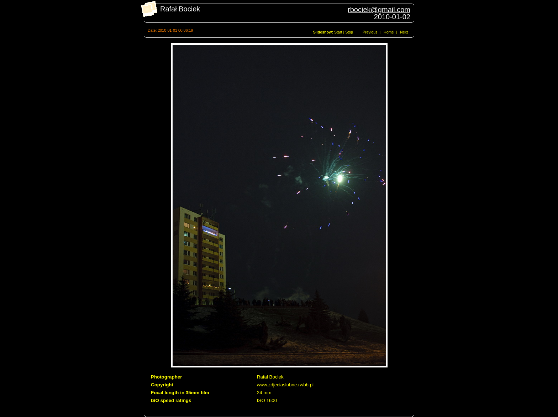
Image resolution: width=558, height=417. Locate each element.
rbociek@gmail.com (379, 10)
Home (389, 32)
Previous (370, 32)
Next (404, 32)
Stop (349, 32)
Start (338, 32)
